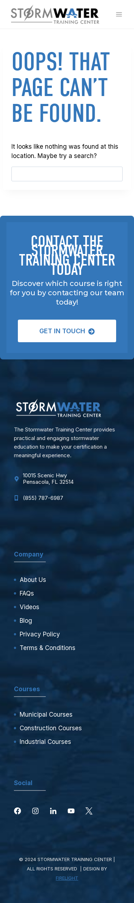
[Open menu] (118, 14)
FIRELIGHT (67, 878)
